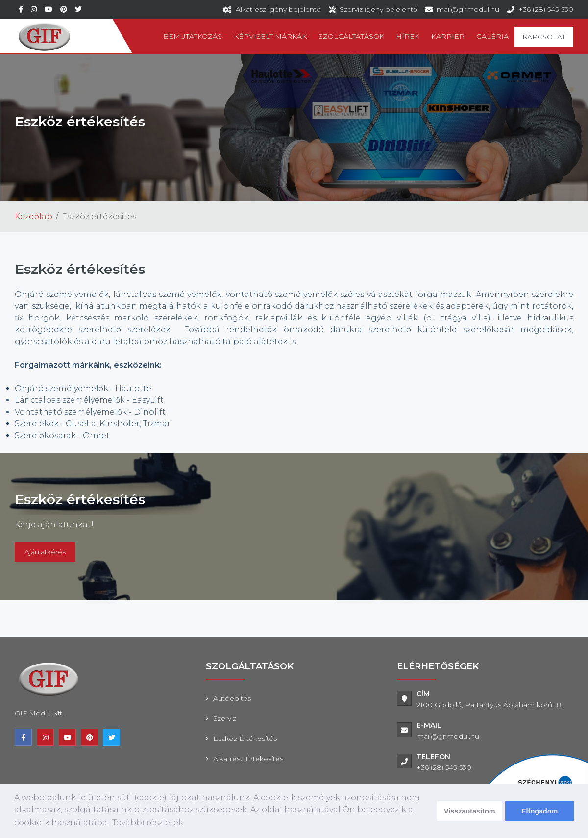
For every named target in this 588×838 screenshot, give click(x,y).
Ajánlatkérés (45, 551)
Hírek (407, 36)
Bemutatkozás (192, 36)
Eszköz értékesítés (245, 738)
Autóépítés (232, 698)
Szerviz (224, 718)
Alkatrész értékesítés (248, 758)
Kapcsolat (543, 36)
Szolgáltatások (351, 36)
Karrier (448, 36)
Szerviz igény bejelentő (378, 9)
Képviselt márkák (270, 36)
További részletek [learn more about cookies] (147, 822)
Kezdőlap (33, 216)
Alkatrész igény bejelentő (278, 9)
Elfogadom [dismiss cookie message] (539, 811)
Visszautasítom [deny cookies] (469, 811)
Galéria (492, 36)
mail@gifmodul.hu (468, 9)
